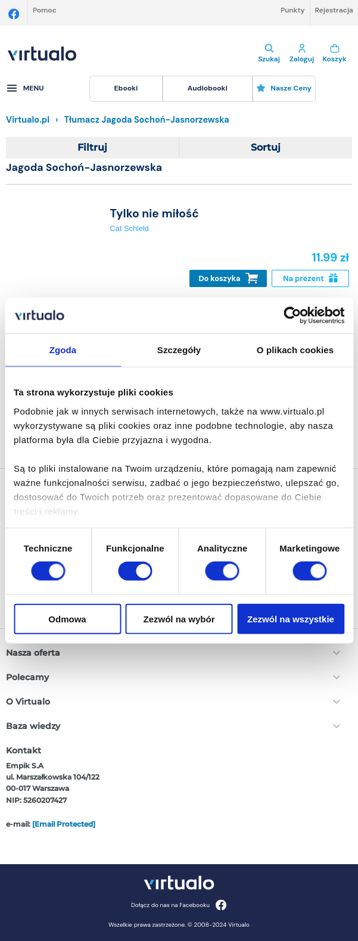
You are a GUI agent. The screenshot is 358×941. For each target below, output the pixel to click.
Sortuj (266, 147)
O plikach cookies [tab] (295, 350)
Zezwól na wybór (178, 618)
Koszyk (334, 53)
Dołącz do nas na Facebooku (179, 905)
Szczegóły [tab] (179, 350)
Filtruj (92, 147)
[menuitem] (126, 89)
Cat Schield (129, 228)
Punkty (293, 10)
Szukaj (269, 53)
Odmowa (67, 618)
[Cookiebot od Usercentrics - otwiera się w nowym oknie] (292, 316)
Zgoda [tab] (63, 350)
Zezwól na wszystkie (290, 618)
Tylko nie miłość (154, 213)
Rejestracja (334, 10)
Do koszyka (228, 278)
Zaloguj (301, 53)
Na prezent (310, 278)
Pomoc (45, 10)
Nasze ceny (284, 88)
